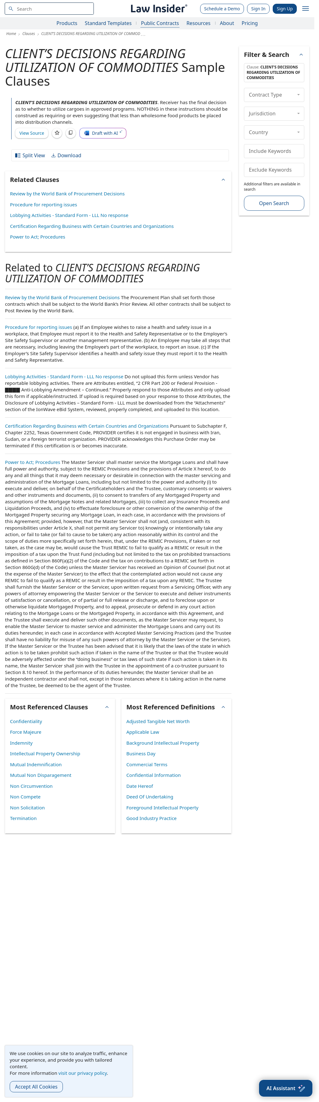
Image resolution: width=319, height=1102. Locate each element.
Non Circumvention (31, 786)
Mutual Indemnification (36, 764)
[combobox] (49, 9)
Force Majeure (25, 732)
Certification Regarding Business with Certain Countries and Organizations (92, 226)
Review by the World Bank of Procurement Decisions (67, 193)
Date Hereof (139, 786)
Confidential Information (153, 775)
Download (66, 155)
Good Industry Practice (151, 818)
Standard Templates (108, 23)
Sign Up (285, 9)
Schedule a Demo (222, 9)
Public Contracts (160, 23)
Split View (29, 155)
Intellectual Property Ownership (45, 753)
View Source (31, 133)
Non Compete (25, 796)
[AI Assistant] (286, 1088)
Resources (198, 23)
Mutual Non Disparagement (40, 775)
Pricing (249, 23)
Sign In (258, 9)
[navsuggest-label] (49, 9)
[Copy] (71, 133)
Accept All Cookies (36, 1086)
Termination (23, 818)
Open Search (274, 203)
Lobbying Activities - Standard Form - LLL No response (69, 215)
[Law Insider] (158, 8)
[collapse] (298, 94)
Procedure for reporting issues (43, 204)
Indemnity (21, 743)
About (227, 23)
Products (67, 23)
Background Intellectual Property (162, 743)
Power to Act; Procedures (37, 237)
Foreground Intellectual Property (162, 807)
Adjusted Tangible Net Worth (158, 721)
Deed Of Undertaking (149, 796)
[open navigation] (305, 8)
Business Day (140, 753)
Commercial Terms (146, 764)
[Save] (57, 133)
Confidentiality (26, 721)
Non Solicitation (27, 807)
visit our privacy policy (82, 1073)
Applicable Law (142, 732)
